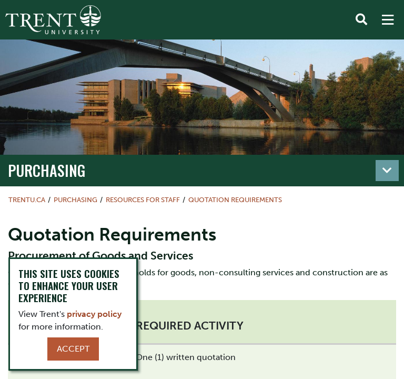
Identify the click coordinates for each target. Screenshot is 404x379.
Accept (73, 349)
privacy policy (94, 314)
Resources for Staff (143, 200)
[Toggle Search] (361, 20)
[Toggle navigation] (387, 170)
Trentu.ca (26, 200)
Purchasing (46, 170)
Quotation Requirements (235, 200)
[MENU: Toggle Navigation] (388, 20)
